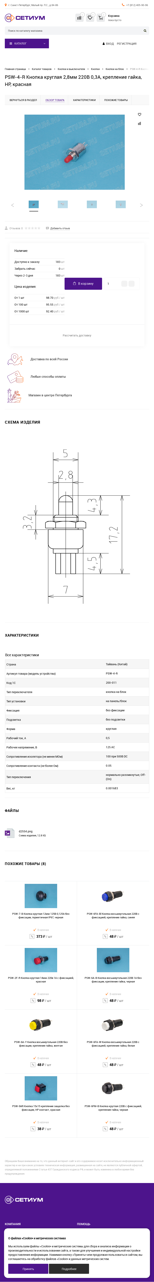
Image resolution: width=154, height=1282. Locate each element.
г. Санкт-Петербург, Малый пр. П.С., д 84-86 (33, 5)
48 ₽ (113, 939)
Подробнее (69, 1269)
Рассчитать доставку (77, 335)
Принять (28, 1269)
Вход (110, 43)
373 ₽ (40, 939)
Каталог (18, 43)
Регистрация (126, 43)
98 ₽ (40, 1003)
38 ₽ (40, 1131)
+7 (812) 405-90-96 (137, 5)
